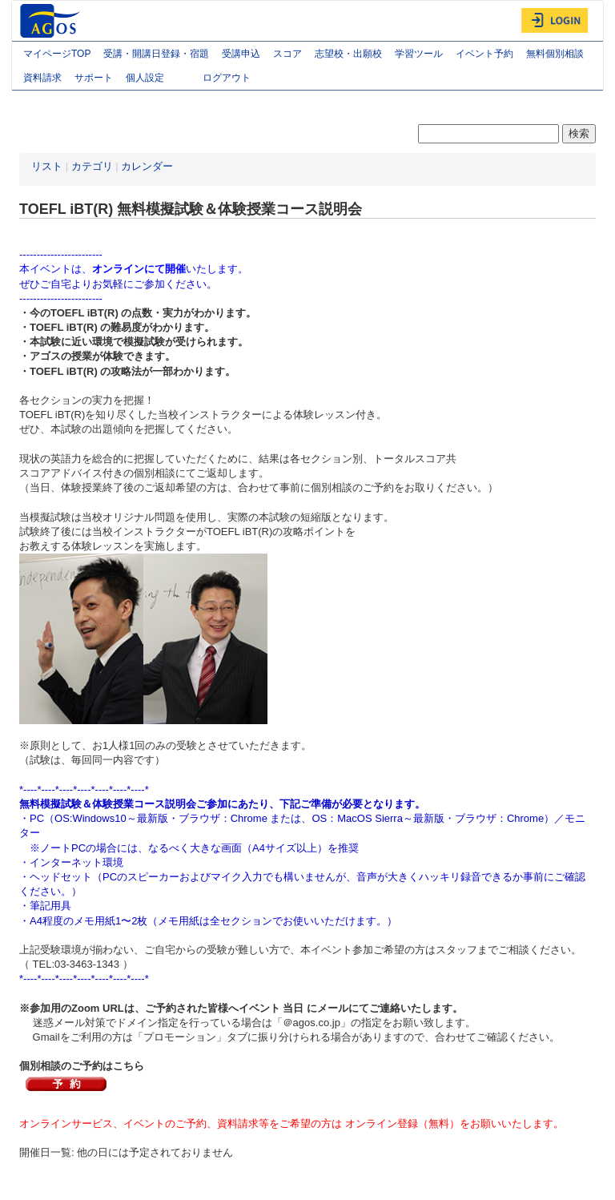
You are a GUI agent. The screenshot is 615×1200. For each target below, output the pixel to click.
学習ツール (419, 53)
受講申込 (241, 53)
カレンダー (147, 166)
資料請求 (42, 77)
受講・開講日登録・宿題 (156, 53)
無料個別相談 (555, 53)
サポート (93, 77)
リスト (46, 166)
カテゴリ (92, 166)
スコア (287, 53)
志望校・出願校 (348, 53)
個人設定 (158, 79)
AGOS (52, 21)
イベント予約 (484, 53)
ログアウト (227, 77)
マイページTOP (56, 53)
